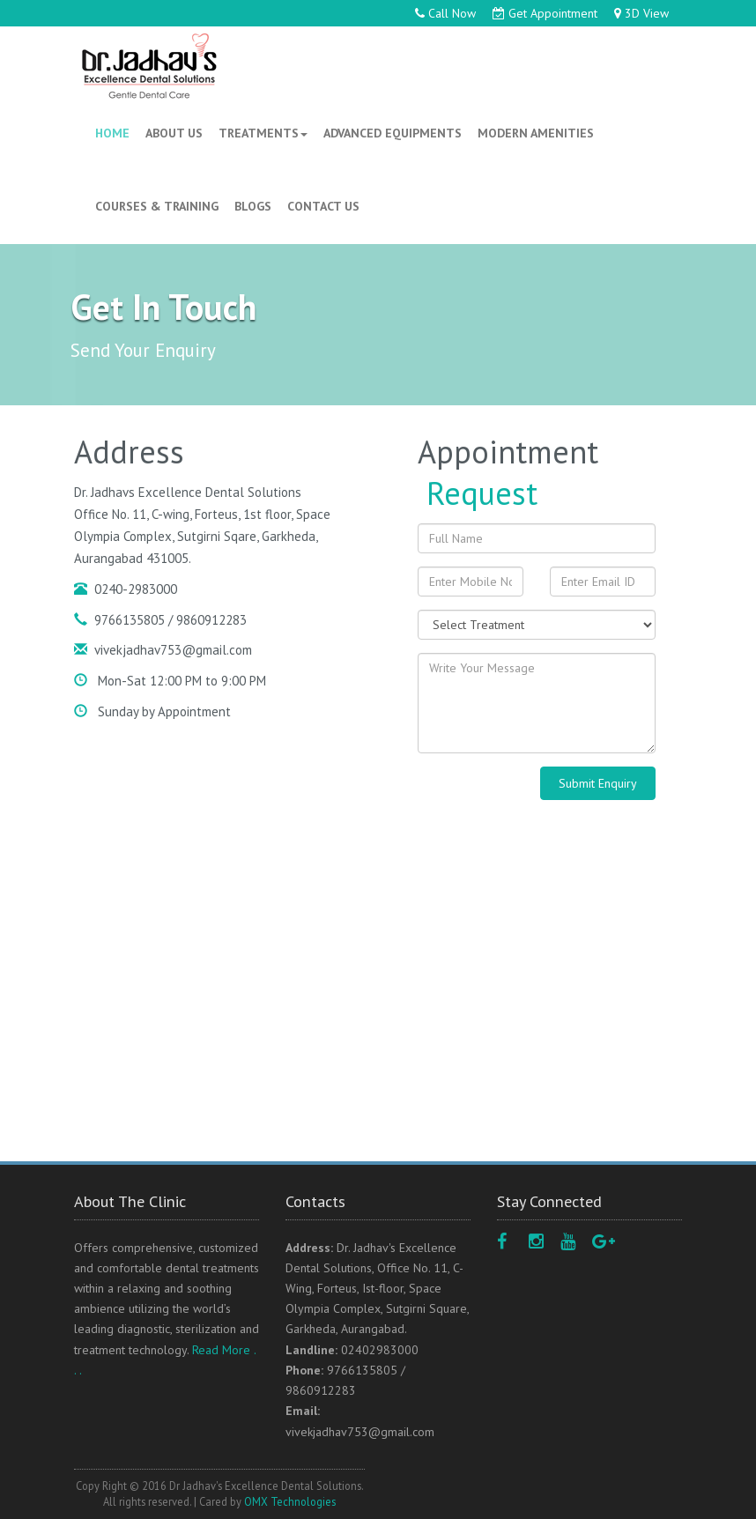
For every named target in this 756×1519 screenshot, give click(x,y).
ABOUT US (174, 133)
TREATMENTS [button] (263, 133)
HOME (115, 137)
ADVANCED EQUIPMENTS (392, 133)
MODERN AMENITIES (536, 133)
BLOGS (252, 206)
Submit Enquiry (598, 783)
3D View (641, 13)
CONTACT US (323, 206)
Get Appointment (545, 13)
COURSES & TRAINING (157, 206)
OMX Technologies (290, 1501)
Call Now (445, 13)
